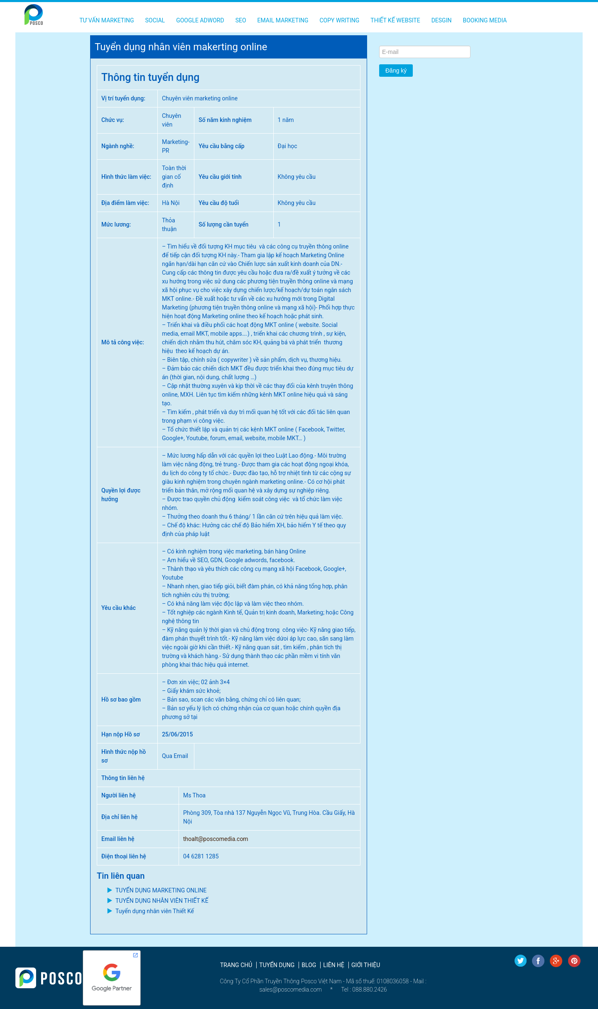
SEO (240, 20)
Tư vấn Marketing (106, 20)
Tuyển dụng (276, 965)
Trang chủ (236, 965)
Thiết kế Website (395, 20)
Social (155, 20)
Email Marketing (283, 20)
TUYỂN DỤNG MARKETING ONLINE (161, 890)
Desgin (441, 20)
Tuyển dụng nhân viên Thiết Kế (154, 911)
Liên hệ (333, 965)
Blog (308, 965)
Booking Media (485, 20)
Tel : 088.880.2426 (364, 989)
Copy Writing (340, 20)
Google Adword (200, 20)
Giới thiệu (365, 965)
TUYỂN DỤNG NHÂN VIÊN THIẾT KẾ (161, 900)
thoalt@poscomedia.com (215, 839)
